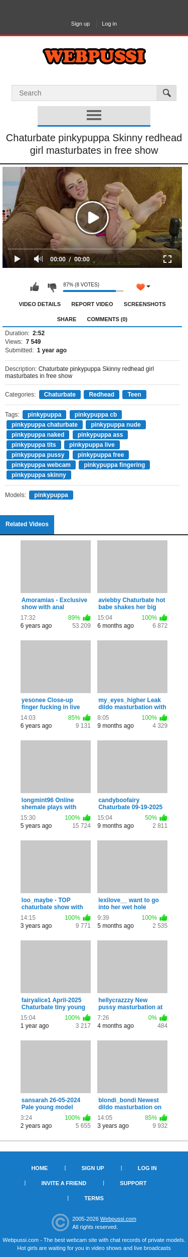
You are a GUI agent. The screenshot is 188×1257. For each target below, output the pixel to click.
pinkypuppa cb (96, 414)
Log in (109, 24)
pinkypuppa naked (38, 434)
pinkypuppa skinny (39, 474)
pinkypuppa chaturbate (45, 424)
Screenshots (145, 304)
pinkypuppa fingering (114, 464)
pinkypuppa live (92, 444)
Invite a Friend (64, 1183)
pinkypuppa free (101, 454)
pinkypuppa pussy (38, 454)
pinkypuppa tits (34, 444)
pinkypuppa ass (100, 434)
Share (67, 319)
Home (39, 1168)
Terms (94, 1198)
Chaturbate (60, 394)
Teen (134, 394)
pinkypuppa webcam (41, 464)
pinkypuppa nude (115, 424)
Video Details (40, 304)
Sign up (80, 24)
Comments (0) (107, 319)
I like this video (34, 287)
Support (133, 1183)
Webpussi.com (118, 1219)
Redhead (101, 394)
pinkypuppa (44, 414)
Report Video (92, 304)
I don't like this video (51, 287)
